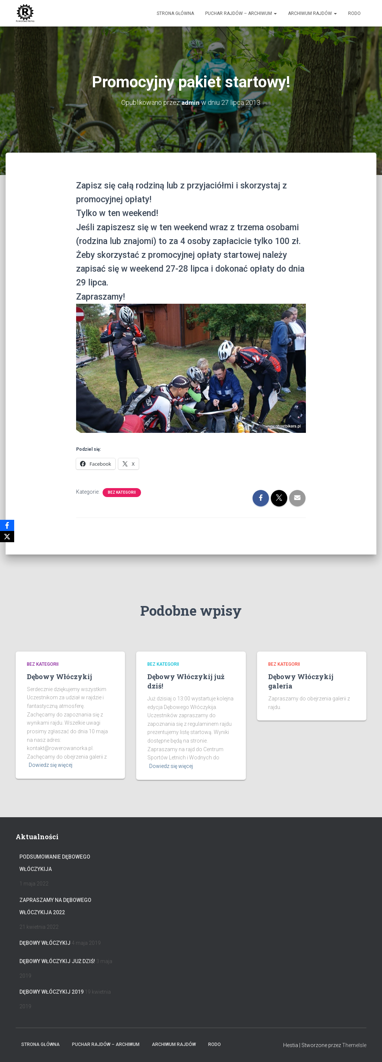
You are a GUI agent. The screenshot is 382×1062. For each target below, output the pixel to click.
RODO (354, 13)
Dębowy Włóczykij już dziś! (57, 961)
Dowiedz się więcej (50, 765)
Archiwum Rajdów (312, 13)
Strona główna (175, 13)
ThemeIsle (354, 1045)
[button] (275, 13)
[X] (7, 536)
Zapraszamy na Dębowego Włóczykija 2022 (55, 906)
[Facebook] (7, 525)
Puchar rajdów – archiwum (241, 13)
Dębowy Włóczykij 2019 (51, 992)
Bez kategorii (122, 492)
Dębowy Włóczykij (59, 676)
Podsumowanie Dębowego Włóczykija (54, 863)
